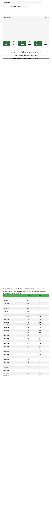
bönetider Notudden (10, 297)
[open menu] (50, 2)
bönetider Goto (9, 299)
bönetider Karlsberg (10, 295)
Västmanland (7, 2)
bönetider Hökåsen (9, 288)
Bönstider (10, 317)
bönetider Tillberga (9, 286)
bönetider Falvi (8, 300)
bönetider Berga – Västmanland (13, 292)
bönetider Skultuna (9, 289)
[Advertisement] (26, 29)
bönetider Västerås (9, 291)
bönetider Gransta (9, 294)
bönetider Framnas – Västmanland (13, 302)
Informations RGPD (7, 320)
